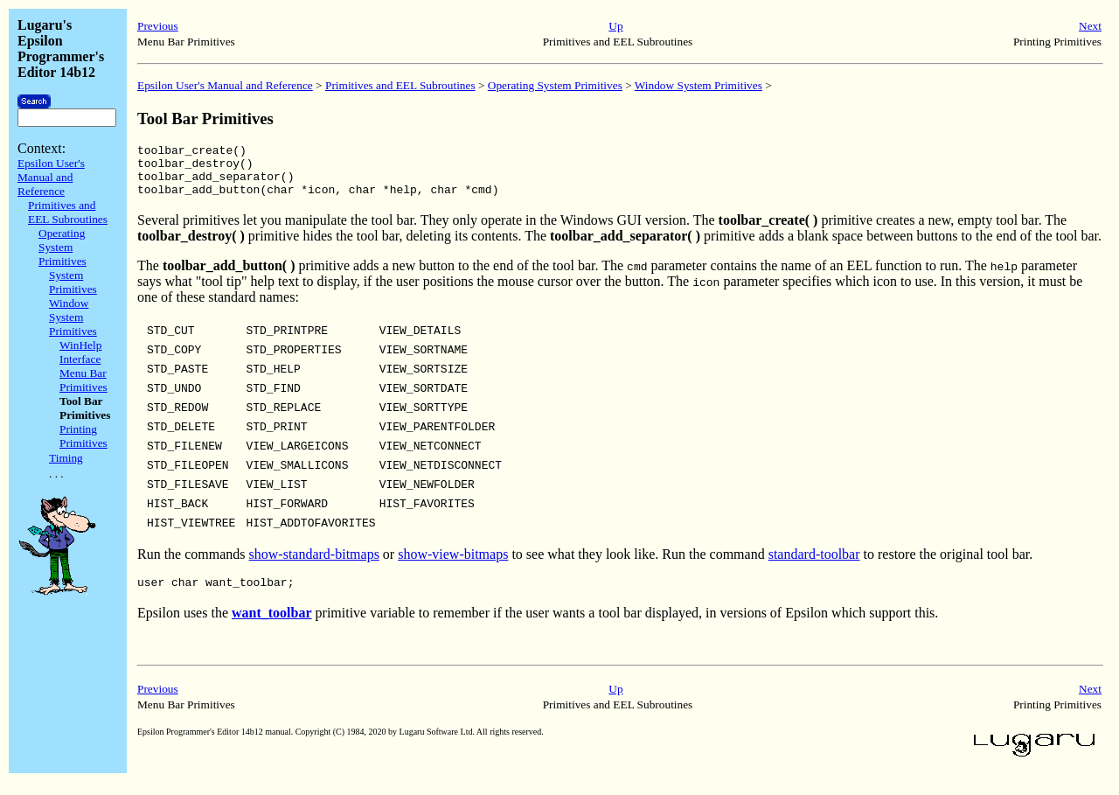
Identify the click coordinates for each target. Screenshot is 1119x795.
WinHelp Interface (80, 352)
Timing (66, 457)
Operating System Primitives (62, 247)
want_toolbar (272, 625)
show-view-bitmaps (453, 564)
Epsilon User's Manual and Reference (51, 177)
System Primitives (73, 282)
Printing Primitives (83, 436)
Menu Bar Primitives (83, 380)
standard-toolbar (814, 564)
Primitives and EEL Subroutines (68, 212)
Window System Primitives (73, 317)
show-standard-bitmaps (314, 564)
